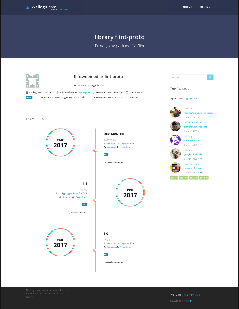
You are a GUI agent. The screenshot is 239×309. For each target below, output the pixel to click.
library (189, 108)
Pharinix (187, 300)
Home (187, 6)
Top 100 (184, 177)
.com (41, 7)
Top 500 (204, 177)
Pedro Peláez (64, 9)
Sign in (205, 6)
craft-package (192, 164)
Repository (88, 92)
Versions (117, 97)
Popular (191, 98)
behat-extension (193, 122)
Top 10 (174, 177)
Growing (177, 98)
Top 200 (194, 177)
